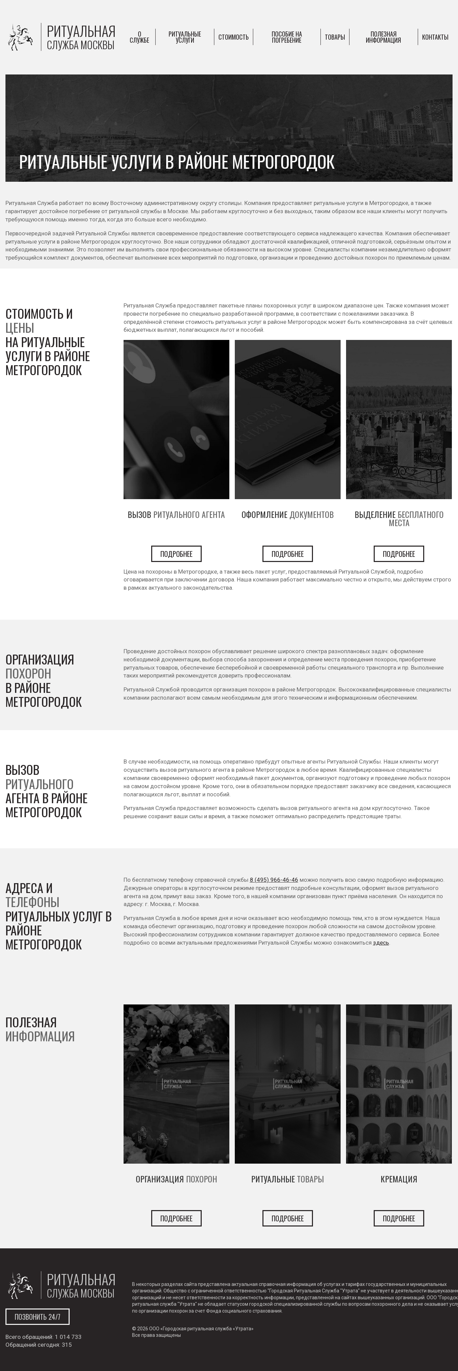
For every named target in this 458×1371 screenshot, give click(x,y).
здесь (381, 942)
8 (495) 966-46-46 (274, 879)
